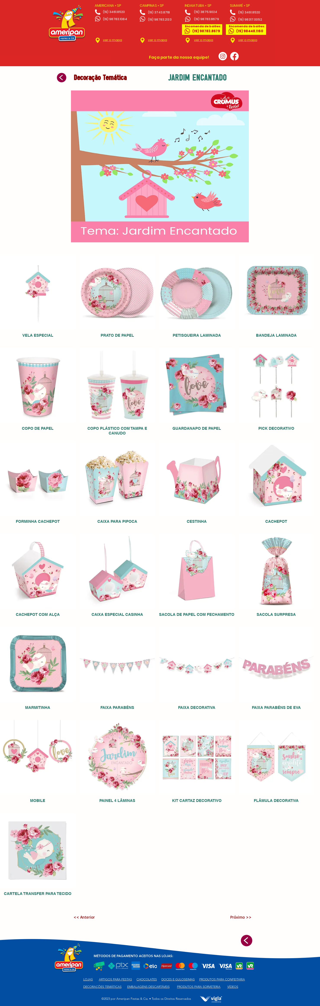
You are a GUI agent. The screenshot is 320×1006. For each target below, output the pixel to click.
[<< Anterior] (88, 917)
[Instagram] (223, 56)
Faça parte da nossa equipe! (179, 57)
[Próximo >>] (237, 917)
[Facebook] (234, 56)
